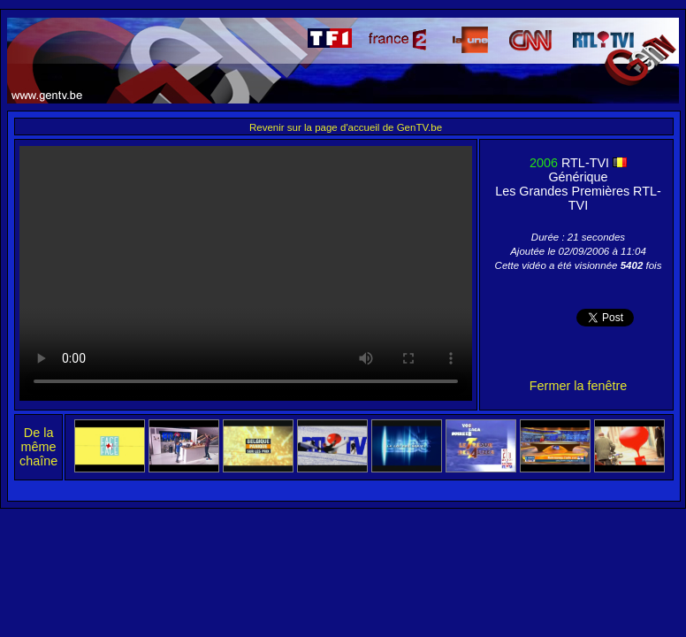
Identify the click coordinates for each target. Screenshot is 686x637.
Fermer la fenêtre (578, 386)
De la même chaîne (38, 447)
